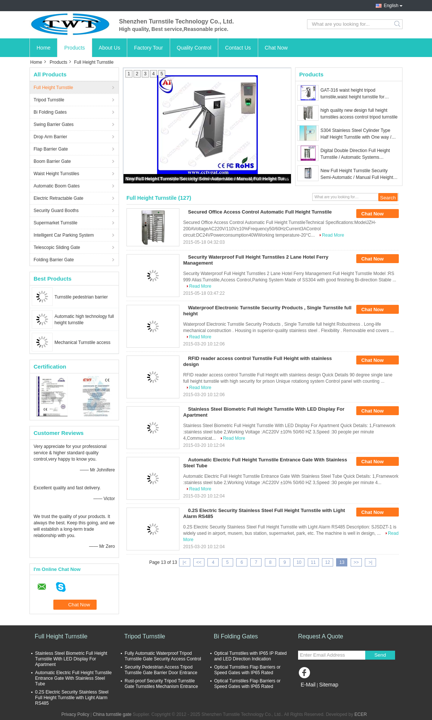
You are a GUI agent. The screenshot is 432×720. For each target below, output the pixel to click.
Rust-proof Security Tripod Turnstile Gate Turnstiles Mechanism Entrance (161, 683)
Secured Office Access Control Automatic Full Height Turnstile (260, 212)
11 (313, 562)
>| (370, 562)
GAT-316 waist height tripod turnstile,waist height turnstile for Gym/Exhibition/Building (352, 94)
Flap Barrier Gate (51, 149)
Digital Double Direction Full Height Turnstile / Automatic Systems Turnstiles (355, 154)
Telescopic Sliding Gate (57, 247)
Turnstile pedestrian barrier (81, 297)
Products (74, 48)
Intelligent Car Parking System (64, 235)
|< (185, 562)
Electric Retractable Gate (58, 198)
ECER (360, 714)
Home (43, 48)
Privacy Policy (76, 714)
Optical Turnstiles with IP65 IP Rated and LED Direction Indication (250, 656)
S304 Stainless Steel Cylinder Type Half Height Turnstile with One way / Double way (355, 134)
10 (299, 562)
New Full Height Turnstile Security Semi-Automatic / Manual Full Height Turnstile (207, 178)
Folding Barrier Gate (54, 259)
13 (341, 562)
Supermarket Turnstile (55, 222)
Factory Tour (148, 48)
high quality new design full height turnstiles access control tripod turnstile (359, 114)
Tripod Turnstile (49, 99)
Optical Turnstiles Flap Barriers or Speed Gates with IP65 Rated (247, 669)
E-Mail (308, 685)
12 (327, 562)
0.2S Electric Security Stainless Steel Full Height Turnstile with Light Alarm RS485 (72, 697)
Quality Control (194, 48)
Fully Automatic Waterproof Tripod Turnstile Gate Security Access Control (163, 656)
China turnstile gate (112, 714)
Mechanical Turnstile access (82, 342)
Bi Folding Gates (50, 112)
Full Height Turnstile (53, 87)
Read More (333, 235)
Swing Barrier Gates (53, 124)
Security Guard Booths (56, 210)
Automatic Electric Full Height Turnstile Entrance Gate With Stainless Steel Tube (73, 678)
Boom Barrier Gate (52, 161)
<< (198, 562)
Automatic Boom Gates (56, 186)
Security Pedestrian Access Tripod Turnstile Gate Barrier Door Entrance (161, 669)
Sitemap (328, 685)
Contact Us (238, 48)
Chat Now (276, 48)
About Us (109, 48)
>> (356, 562)
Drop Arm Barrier (50, 136)
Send (380, 655)
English (391, 5)
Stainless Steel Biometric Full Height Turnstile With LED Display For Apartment (71, 659)
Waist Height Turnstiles (56, 173)
